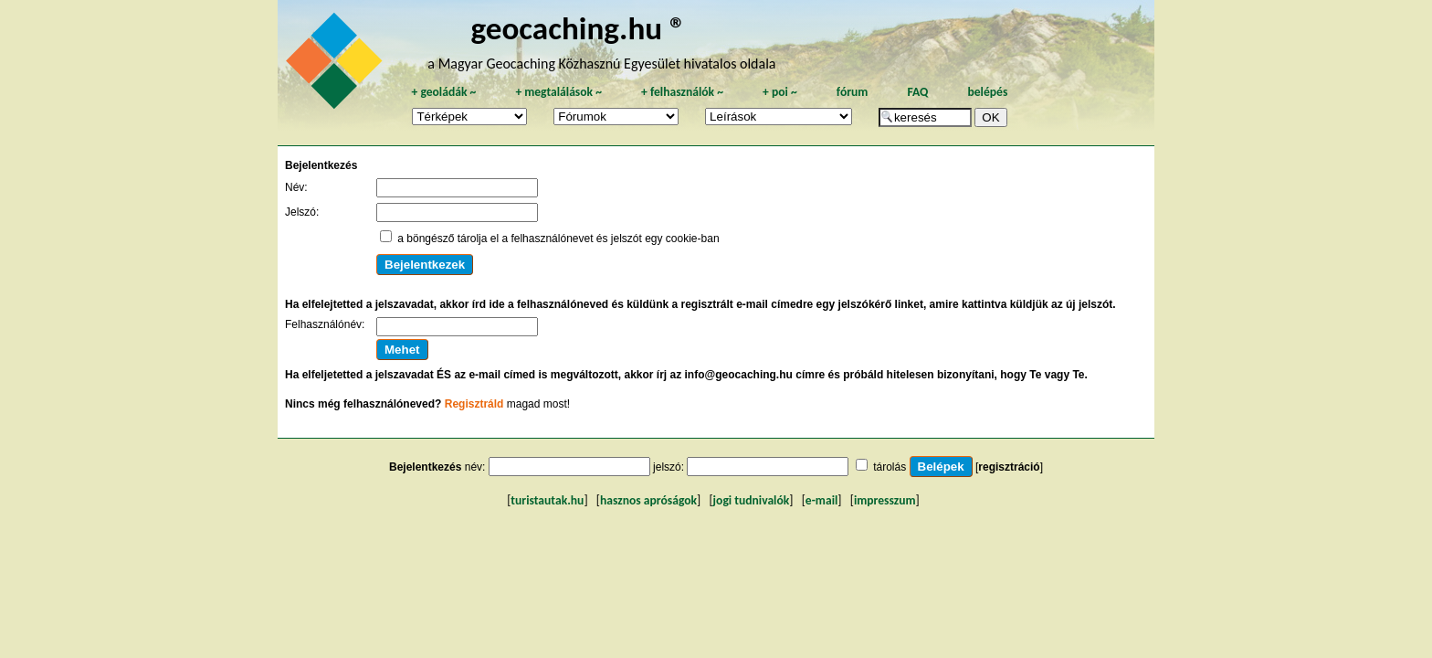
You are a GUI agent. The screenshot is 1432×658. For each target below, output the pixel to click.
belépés (987, 92)
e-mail (821, 500)
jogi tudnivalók (751, 500)
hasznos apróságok (648, 500)
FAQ (917, 92)
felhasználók (682, 92)
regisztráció (1008, 467)
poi (780, 92)
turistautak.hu (547, 500)
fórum (853, 92)
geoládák (443, 92)
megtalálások (558, 92)
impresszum (885, 500)
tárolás (889, 467)
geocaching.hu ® (578, 28)
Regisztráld (474, 404)
